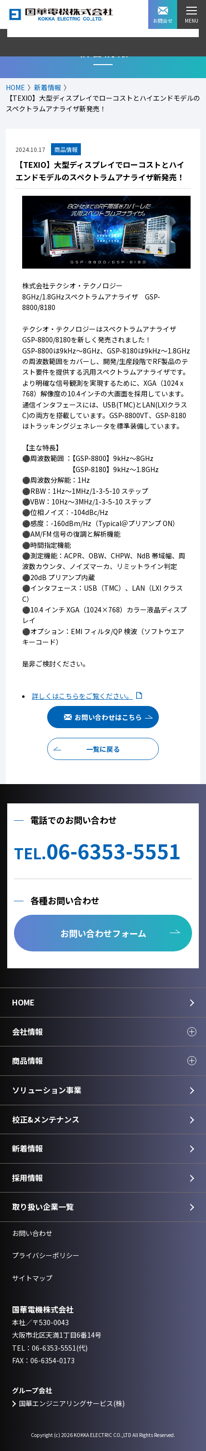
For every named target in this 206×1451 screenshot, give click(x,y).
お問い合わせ (32, 1233)
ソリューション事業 (46, 1090)
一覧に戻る (103, 749)
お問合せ (162, 15)
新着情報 (47, 87)
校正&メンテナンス (45, 1119)
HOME (15, 87)
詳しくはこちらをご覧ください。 (82, 696)
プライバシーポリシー (45, 1255)
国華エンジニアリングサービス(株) (72, 1403)
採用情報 (27, 1177)
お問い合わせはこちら (108, 717)
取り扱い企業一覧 (43, 1206)
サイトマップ (32, 1278)
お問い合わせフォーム (103, 933)
